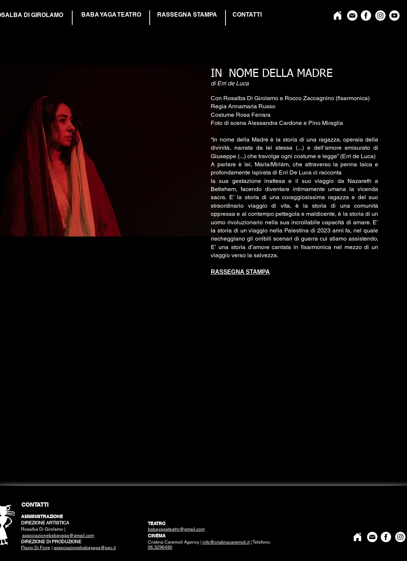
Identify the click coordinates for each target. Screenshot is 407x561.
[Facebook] (366, 15)
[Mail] (352, 15)
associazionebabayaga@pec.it (85, 547)
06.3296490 (160, 547)
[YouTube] (394, 15)
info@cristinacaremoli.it (226, 542)
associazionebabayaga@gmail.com (58, 535)
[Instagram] (380, 15)
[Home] (337, 15)
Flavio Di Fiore (35, 547)
